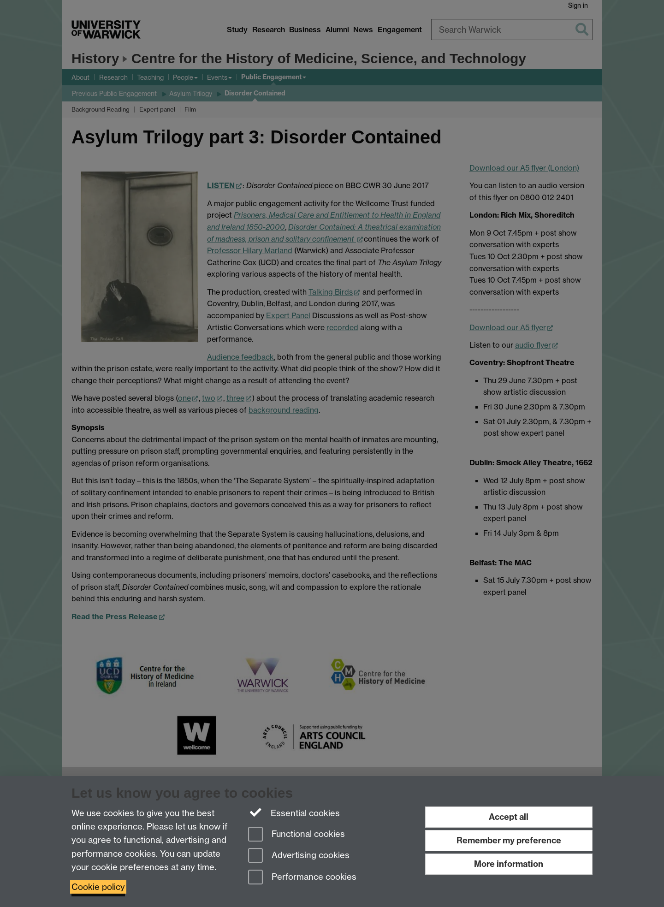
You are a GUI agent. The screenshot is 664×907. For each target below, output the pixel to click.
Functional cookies (296, 834)
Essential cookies (294, 812)
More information (508, 864)
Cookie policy (98, 887)
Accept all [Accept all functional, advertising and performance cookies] (508, 817)
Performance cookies (302, 877)
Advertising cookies (299, 856)
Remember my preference (508, 840)
